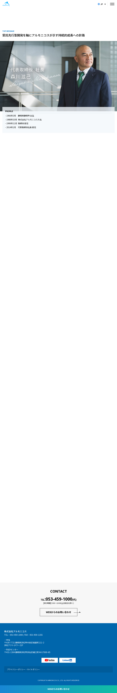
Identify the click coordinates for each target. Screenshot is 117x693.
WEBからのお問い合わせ (58, 612)
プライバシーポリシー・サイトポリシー (23, 669)
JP (100, 4)
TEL (58, 599)
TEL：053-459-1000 (13, 634)
